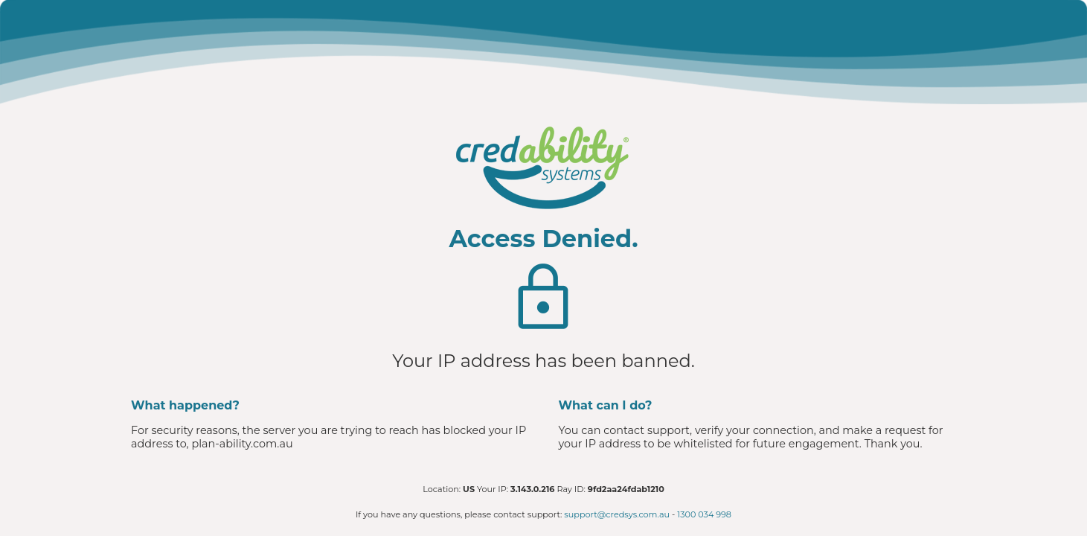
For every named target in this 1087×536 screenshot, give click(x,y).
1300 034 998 (704, 514)
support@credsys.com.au (617, 514)
